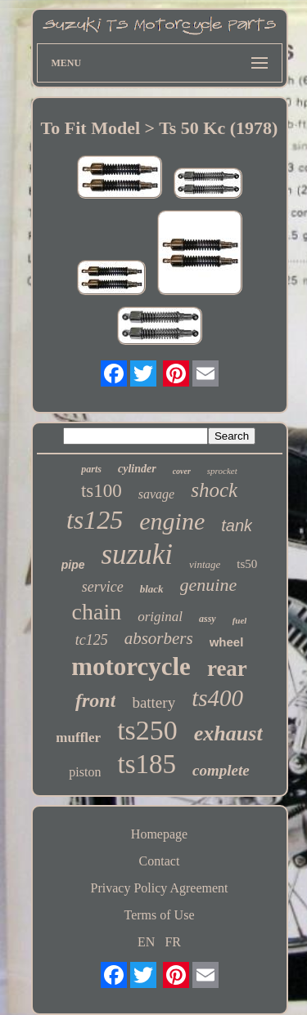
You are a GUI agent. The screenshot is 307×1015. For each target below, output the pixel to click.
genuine (208, 585)
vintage (204, 564)
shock (214, 490)
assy (207, 618)
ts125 (94, 519)
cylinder (137, 469)
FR (173, 942)
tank (236, 525)
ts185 (146, 764)
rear (227, 668)
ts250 (147, 730)
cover (182, 471)
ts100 (101, 491)
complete (221, 770)
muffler (78, 737)
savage (156, 494)
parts (91, 469)
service (103, 587)
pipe (73, 564)
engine (172, 521)
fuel (240, 620)
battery (153, 702)
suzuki (138, 554)
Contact (159, 861)
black (152, 589)
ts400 (217, 698)
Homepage (159, 834)
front (95, 700)
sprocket (222, 471)
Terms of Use (159, 915)
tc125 (91, 640)
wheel (227, 642)
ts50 (247, 563)
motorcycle (131, 666)
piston (85, 772)
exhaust (228, 733)
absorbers (158, 638)
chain (97, 611)
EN (146, 942)
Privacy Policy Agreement (159, 888)
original (160, 616)
